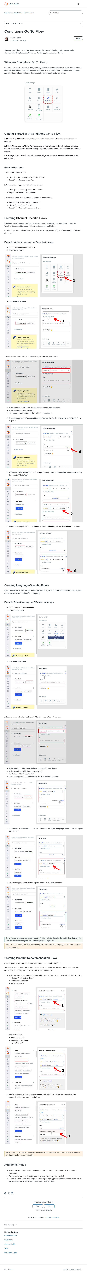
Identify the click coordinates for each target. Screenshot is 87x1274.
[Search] (66, 12)
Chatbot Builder (10, 1244)
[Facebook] (5, 1193)
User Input (8, 1240)
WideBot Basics (29, 13)
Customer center (10, 1236)
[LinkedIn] (12, 1193)
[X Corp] (9, 1193)
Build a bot (17, 13)
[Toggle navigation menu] (79, 4)
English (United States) (73, 1269)
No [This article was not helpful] (49, 1206)
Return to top (10, 1224)
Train (6, 1248)
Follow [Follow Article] (78, 38)
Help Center (8, 13)
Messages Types (10, 1252)
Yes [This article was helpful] (37, 1206)
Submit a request (52, 1217)
